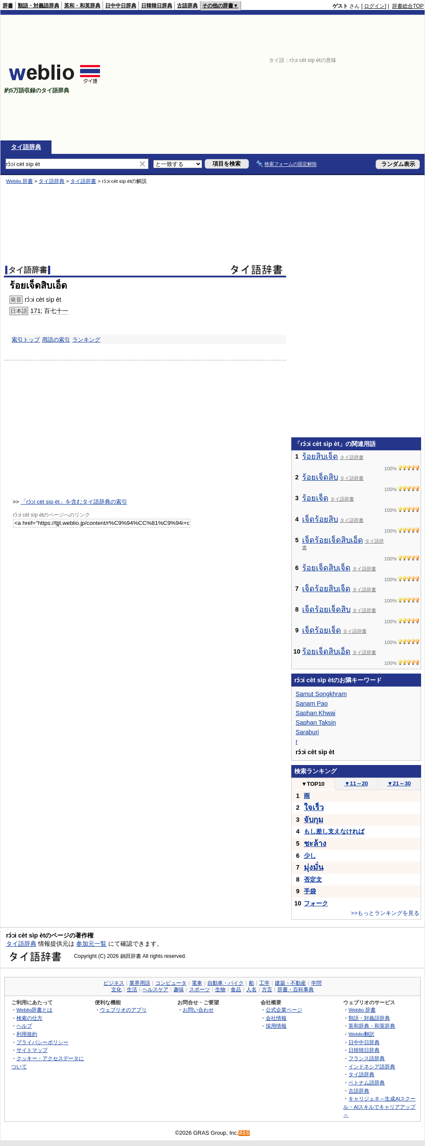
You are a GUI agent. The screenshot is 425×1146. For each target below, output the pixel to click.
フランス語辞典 (366, 1058)
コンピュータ (171, 983)
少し (310, 855)
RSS (244, 1133)
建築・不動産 (290, 983)
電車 (197, 983)
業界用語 (139, 983)
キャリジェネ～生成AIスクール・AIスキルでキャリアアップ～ (379, 1106)
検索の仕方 (29, 1018)
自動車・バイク (225, 983)
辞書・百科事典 (295, 989)
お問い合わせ (198, 1010)
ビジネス (113, 983)
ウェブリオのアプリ (123, 1010)
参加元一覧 (91, 943)
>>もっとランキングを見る (385, 913)
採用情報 (276, 1026)
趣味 (179, 989)
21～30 (399, 783)
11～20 (356, 783)
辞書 (8, 5)
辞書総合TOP (408, 6)
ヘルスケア (155, 989)
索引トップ (26, 339)
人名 (251, 989)
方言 (267, 989)
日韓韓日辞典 (156, 5)
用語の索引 (56, 339)
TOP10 (313, 784)
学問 (316, 983)
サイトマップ (32, 1050)
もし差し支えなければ (334, 831)
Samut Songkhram (321, 693)
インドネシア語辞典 (371, 1066)
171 (35, 310)
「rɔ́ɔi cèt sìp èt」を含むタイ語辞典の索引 (74, 501)
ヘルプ (24, 1026)
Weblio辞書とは (34, 1010)
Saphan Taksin (316, 722)
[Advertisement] (300, 77)
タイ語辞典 (26, 146)
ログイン (374, 6)
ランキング (86, 339)
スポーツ (199, 989)
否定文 (313, 879)
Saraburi (307, 732)
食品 (236, 989)
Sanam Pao (312, 703)
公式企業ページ (284, 1010)
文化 (116, 989)
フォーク (316, 903)
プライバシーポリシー (42, 1042)
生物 (220, 989)
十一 (62, 310)
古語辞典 (187, 5)
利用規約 (26, 1034)
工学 (264, 983)
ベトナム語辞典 (366, 1082)
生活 (132, 989)
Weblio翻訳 (361, 1034)
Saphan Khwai (315, 713)
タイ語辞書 (83, 181)
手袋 (310, 891)
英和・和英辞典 (82, 5)
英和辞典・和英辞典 (371, 1026)
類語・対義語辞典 (38, 5)
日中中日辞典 (120, 5)
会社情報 (276, 1018)
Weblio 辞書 (19, 181)
